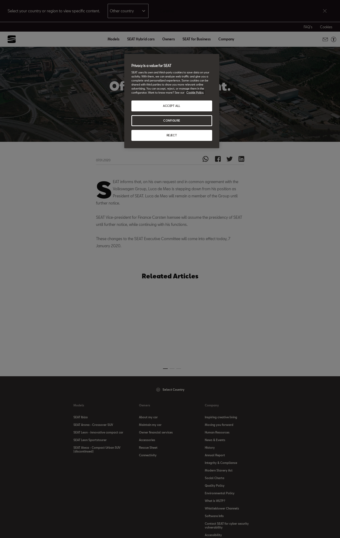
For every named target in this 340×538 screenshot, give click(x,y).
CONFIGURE (171, 120)
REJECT (172, 135)
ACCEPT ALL (171, 105)
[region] (171, 101)
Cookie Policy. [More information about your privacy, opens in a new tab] (195, 92)
